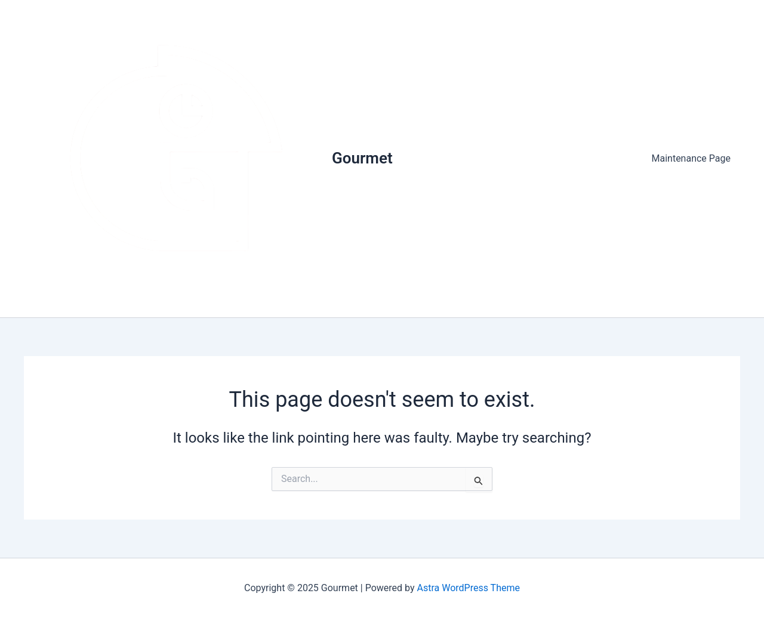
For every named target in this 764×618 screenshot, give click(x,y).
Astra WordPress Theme (468, 588)
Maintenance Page (691, 158)
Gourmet (362, 158)
